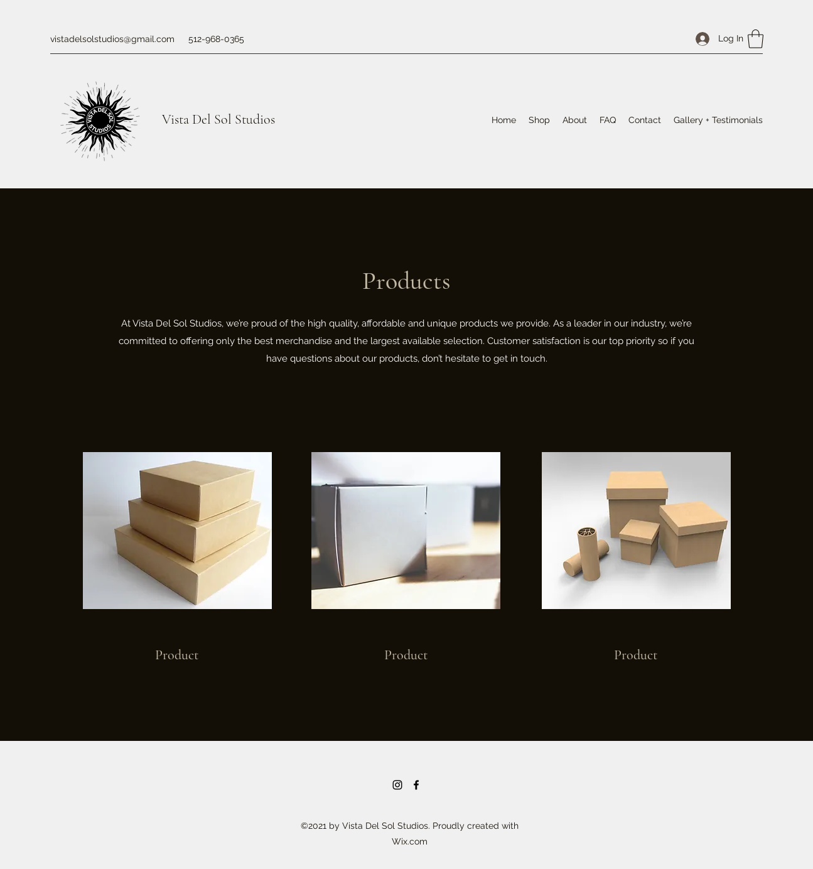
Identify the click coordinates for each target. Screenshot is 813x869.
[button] (755, 39)
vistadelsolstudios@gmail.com (112, 39)
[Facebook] (416, 785)
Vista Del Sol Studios (218, 119)
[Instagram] (397, 785)
